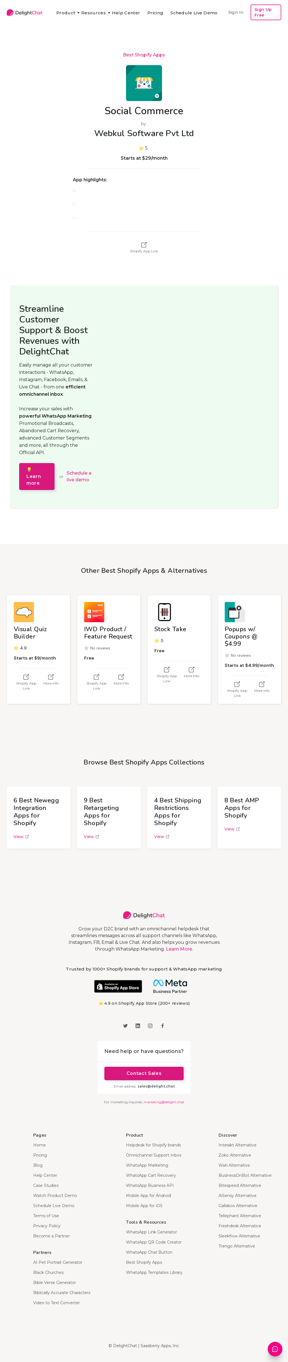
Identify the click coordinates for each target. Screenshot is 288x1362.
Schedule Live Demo (193, 12)
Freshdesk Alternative (240, 1225)
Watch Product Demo (55, 1195)
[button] (65, 13)
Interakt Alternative (237, 1145)
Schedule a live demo (79, 476)
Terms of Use (46, 1215)
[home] (24, 12)
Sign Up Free (263, 12)
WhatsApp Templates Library (154, 1272)
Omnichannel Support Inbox (153, 1155)
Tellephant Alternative (240, 1215)
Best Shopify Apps (144, 55)
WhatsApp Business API (150, 1185)
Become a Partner (51, 1236)
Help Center (126, 12)
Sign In (236, 12)
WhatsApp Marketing (147, 1165)
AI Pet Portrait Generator (57, 1262)
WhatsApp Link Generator (151, 1232)
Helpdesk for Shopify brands (153, 1145)
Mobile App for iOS (144, 1205)
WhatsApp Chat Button (149, 1252)
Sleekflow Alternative (239, 1236)
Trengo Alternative (237, 1246)
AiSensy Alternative (237, 1195)
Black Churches (48, 1272)
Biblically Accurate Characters (61, 1292)
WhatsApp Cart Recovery (151, 1175)
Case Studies (45, 1185)
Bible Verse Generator (54, 1282)
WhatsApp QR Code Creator (154, 1242)
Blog (37, 1165)
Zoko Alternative (235, 1155)
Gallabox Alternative (238, 1205)
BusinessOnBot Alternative (245, 1175)
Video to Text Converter (56, 1302)
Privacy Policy (46, 1225)
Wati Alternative (234, 1165)
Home (39, 1145)
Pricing (155, 12)
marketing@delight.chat (164, 1102)
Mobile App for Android (148, 1195)
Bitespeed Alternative (240, 1185)
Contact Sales (144, 1073)
